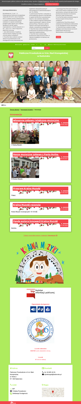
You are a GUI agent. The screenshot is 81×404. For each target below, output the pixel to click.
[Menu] (40, 105)
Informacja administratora (60, 44)
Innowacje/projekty (27, 110)
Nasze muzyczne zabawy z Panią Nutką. (36, 154)
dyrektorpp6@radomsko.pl (52, 374)
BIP (12, 389)
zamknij (58, 37)
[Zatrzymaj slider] (40, 101)
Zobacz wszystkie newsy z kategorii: (40, 235)
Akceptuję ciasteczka (52, 4)
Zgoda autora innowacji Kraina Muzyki (35, 221)
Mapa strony (26, 44)
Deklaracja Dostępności (19, 393)
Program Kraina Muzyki (26, 189)
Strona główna (18, 44)
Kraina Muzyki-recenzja (27, 205)
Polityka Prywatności (18, 391)
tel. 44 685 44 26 (48, 372)
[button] (2, 82)
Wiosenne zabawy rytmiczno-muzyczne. (36, 120)
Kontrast (50, 44)
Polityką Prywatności (43, 1)
